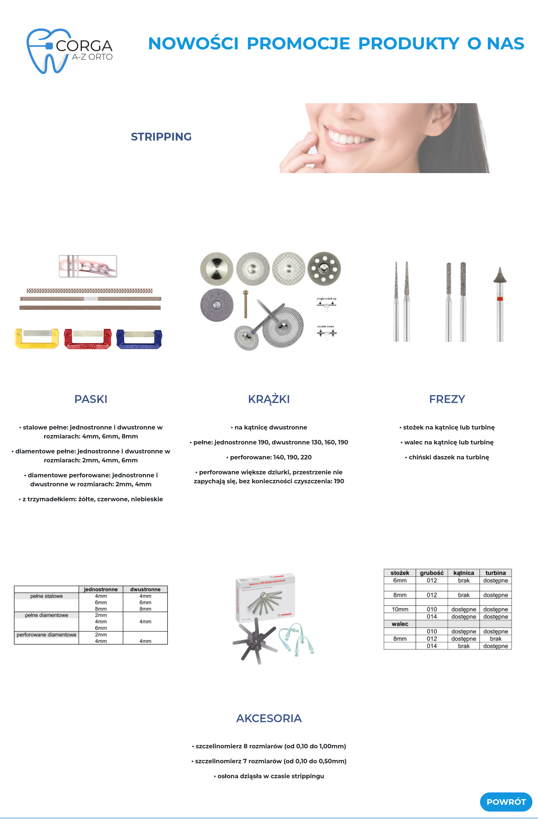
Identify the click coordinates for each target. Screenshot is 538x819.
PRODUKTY (409, 43)
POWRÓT (506, 804)
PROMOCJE (298, 43)
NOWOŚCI (193, 43)
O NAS (496, 43)
